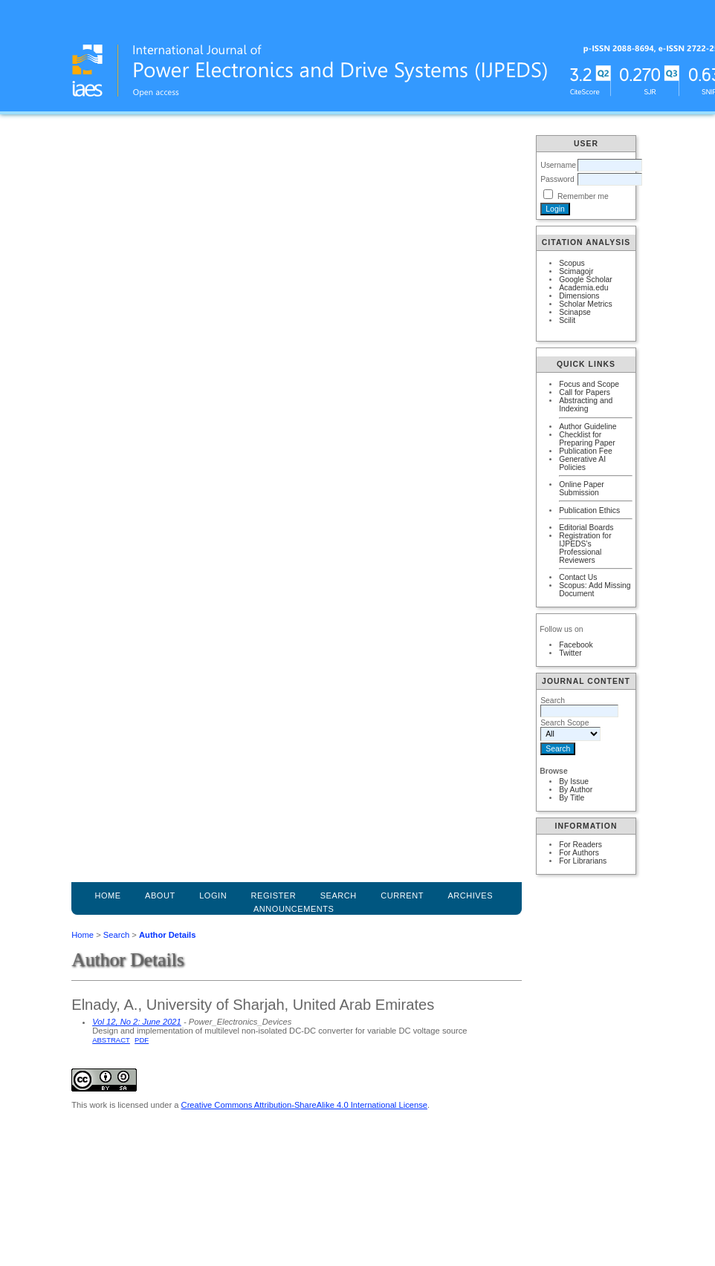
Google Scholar (585, 279)
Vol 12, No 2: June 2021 (136, 1021)
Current (402, 895)
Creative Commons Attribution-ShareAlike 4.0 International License (304, 1104)
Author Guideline (587, 426)
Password (557, 179)
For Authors (579, 853)
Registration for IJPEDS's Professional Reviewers (585, 548)
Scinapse (575, 312)
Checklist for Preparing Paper (587, 439)
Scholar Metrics (585, 304)
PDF (142, 1040)
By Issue (574, 781)
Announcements (293, 908)
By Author (575, 790)
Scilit (567, 320)
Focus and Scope (589, 384)
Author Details (167, 934)
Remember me (583, 196)
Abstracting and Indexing (585, 405)
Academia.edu (583, 288)
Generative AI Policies (582, 463)
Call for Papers (584, 392)
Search (116, 934)
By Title (571, 798)
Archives (470, 895)
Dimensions (579, 296)
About (160, 895)
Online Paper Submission (581, 488)
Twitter (570, 653)
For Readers (580, 845)
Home (107, 895)
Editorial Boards (586, 527)
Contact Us (578, 577)
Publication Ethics (589, 510)
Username (558, 165)
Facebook (576, 645)
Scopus (572, 263)
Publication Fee (585, 451)
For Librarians (582, 861)
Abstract (111, 1040)
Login (213, 895)
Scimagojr (576, 271)
